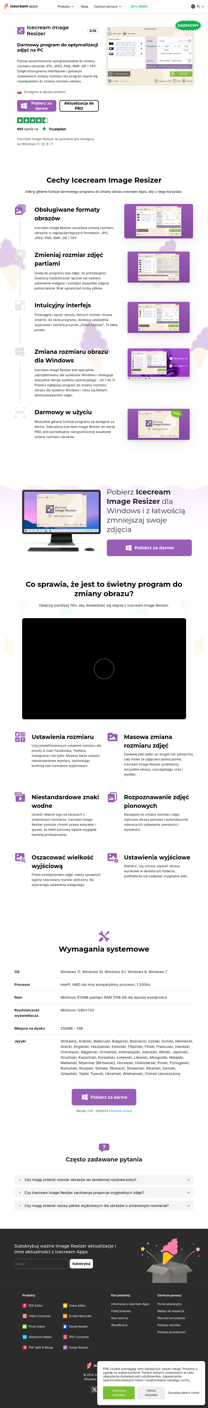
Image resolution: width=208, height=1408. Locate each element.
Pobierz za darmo (36, 106)
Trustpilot (53, 129)
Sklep (84, 6)
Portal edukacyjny (169, 1304)
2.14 (93, 30)
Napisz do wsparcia (170, 1311)
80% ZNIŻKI (139, 6)
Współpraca (119, 1325)
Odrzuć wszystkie (151, 1392)
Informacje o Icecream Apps (130, 1304)
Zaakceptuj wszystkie (119, 1392)
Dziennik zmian (120, 1111)
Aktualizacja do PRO (79, 106)
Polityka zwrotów (168, 1325)
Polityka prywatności (171, 1332)
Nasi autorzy (119, 1318)
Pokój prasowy (121, 1311)
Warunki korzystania (171, 1318)
